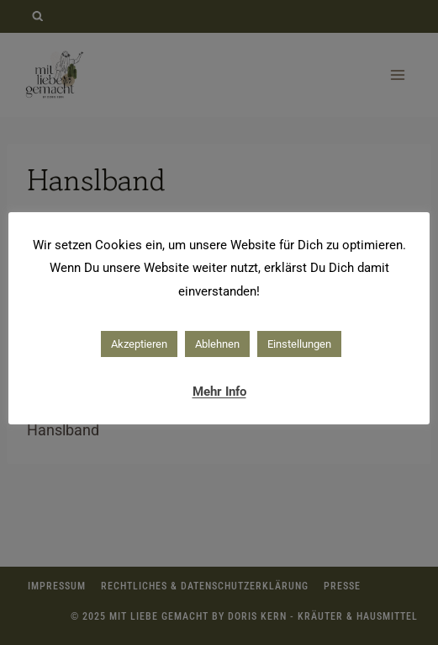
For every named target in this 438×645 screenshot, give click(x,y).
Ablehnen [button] (217, 344)
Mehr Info (219, 391)
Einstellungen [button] (299, 344)
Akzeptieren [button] (139, 344)
